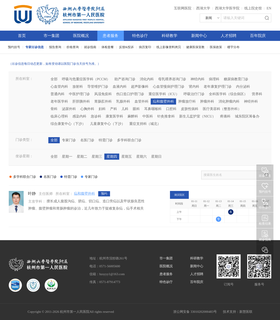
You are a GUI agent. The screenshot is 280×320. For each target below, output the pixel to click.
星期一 (67, 156)
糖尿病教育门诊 (236, 79)
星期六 (141, 156)
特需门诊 (106, 140)
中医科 (147, 116)
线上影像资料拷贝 (168, 47)
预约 (104, 193)
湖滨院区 (179, 194)
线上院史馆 (253, 8)
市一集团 (51, 35)
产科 (113, 109)
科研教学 (169, 35)
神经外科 (251, 101)
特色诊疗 (140, 35)
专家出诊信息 (34, 47)
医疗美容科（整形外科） (222, 109)
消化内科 (147, 79)
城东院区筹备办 (247, 116)
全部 (54, 79)
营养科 (257, 94)
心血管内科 (59, 86)
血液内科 (120, 86)
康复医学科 (114, 116)
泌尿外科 (69, 109)
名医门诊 (87, 140)
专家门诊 (69, 140)
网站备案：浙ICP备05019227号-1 (143, 311)
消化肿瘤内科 (229, 101)
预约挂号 (14, 47)
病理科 (214, 79)
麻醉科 (133, 116)
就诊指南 (90, 47)
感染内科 (79, 116)
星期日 (156, 156)
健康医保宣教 (195, 47)
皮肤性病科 (189, 109)
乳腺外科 (123, 101)
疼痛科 (225, 116)
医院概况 (81, 35)
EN (269, 8)
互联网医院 (182, 8)
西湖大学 (203, 8)
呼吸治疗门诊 (194, 94)
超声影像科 (140, 86)
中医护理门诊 (79, 94)
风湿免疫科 (103, 94)
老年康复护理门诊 (218, 86)
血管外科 (142, 101)
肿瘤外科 (207, 101)
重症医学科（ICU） (164, 94)
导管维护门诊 (97, 86)
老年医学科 (59, 101)
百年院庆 (258, 35)
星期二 (82, 156)
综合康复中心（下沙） (68, 124)
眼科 (136, 109)
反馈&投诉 (126, 47)
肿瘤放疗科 (187, 101)
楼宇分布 (233, 47)
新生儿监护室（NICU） (197, 116)
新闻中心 (199, 35)
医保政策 (216, 47)
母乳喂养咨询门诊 (172, 79)
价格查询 (72, 47)
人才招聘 (228, 35)
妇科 (102, 109)
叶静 (32, 193)
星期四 (112, 156)
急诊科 (96, 116)
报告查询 (55, 47)
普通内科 (58, 94)
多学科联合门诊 (129, 140)
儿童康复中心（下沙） (107, 124)
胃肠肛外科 (103, 101)
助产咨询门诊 (124, 79)
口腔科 (171, 109)
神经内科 (198, 79)
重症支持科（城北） (145, 124)
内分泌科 (243, 86)
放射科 (77, 86)
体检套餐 (108, 47)
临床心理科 (59, 116)
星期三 (97, 156)
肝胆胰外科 (81, 101)
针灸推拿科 (166, 116)
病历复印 (145, 47)
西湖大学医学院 (227, 8)
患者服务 (110, 35)
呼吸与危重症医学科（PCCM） (86, 79)
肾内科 (194, 86)
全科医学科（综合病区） (228, 94)
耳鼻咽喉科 (153, 109)
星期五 (126, 156)
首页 (22, 35)
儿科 (124, 109)
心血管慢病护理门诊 (168, 86)
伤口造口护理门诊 (130, 94)
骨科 (54, 109)
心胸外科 (87, 109)
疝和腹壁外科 (163, 101)
